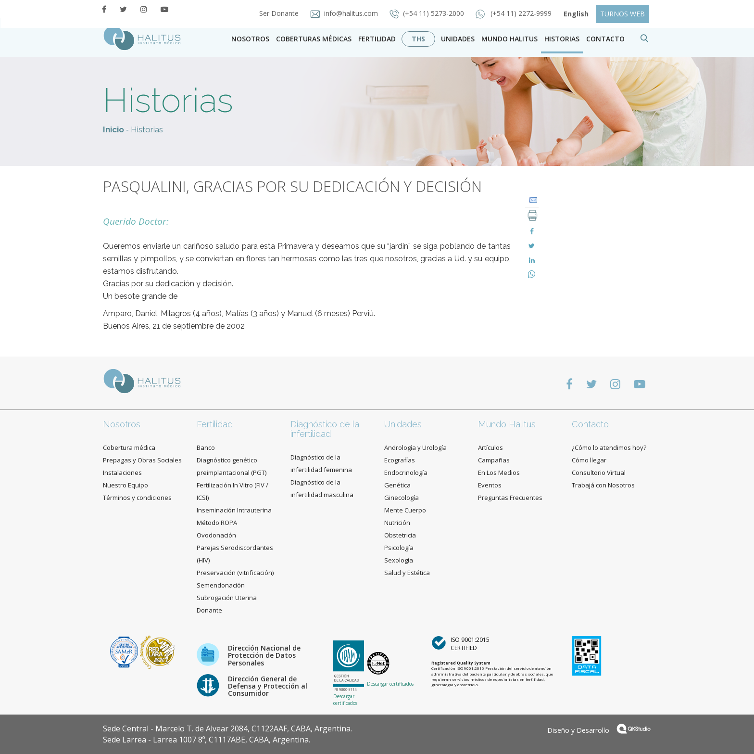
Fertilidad (377, 38)
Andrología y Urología (415, 447)
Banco (206, 447)
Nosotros (250, 38)
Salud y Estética (407, 572)
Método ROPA (217, 522)
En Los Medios (499, 472)
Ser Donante (280, 13)
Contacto (590, 424)
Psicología (399, 547)
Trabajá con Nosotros (603, 485)
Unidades (458, 38)
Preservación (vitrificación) (235, 572)
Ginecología (401, 497)
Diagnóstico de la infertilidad (324, 429)
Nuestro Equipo (125, 485)
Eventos (490, 485)
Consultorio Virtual (599, 472)
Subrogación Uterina (227, 597)
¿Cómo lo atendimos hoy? (609, 447)
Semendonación (221, 585)
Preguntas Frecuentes (510, 497)
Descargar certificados (345, 699)
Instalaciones (122, 472)
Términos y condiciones (137, 497)
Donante (209, 610)
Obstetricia (400, 535)
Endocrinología (405, 472)
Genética (397, 485)
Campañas (494, 460)
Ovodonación (216, 535)
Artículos (490, 447)
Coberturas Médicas (314, 38)
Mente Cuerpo (405, 510)
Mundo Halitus (509, 38)
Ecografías (399, 460)
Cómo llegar (589, 460)
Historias (561, 38)
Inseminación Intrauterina (234, 510)
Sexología (398, 560)
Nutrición (397, 522)
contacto (605, 38)
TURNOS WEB (622, 13)
